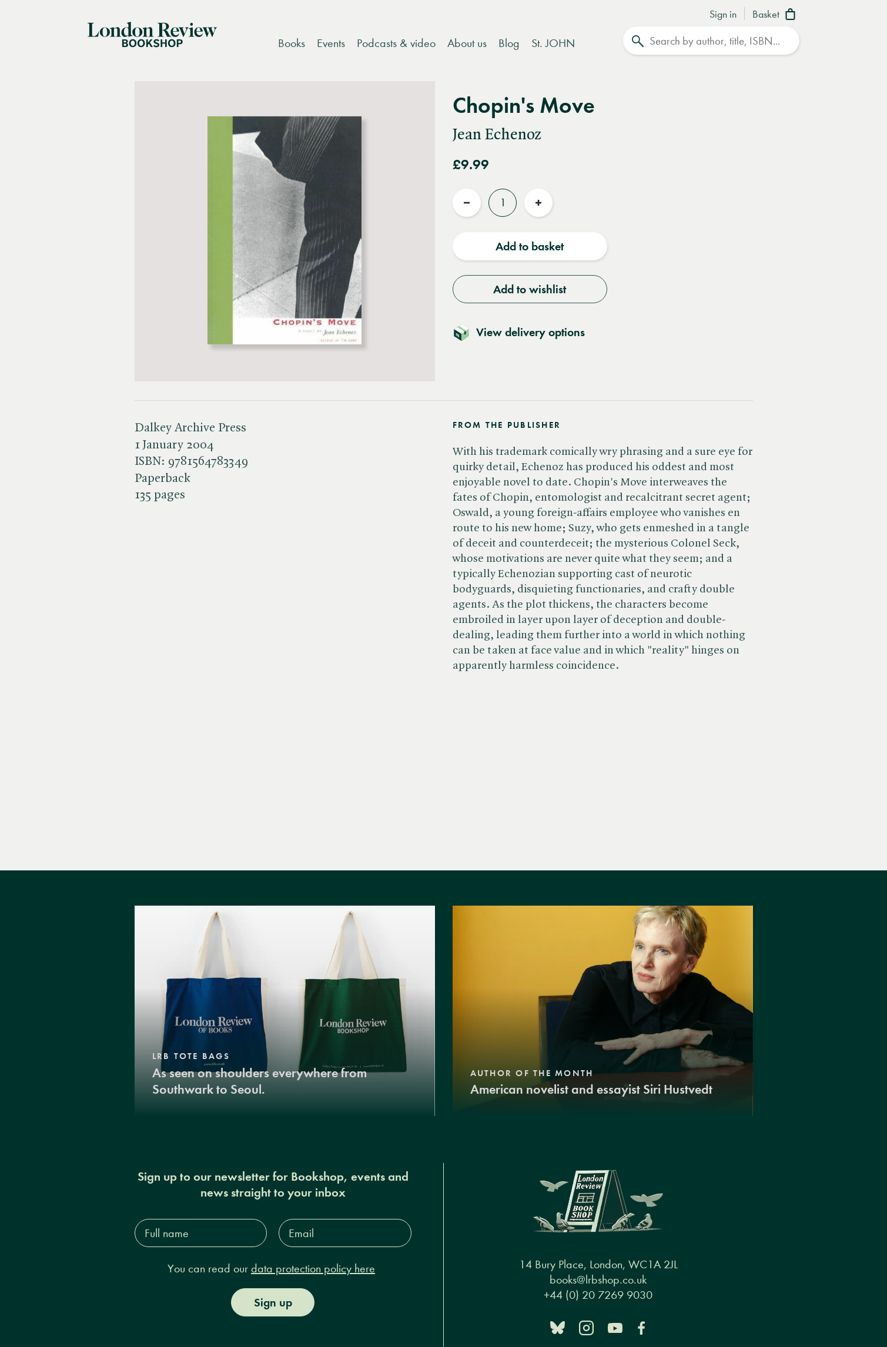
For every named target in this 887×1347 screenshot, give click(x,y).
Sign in (723, 14)
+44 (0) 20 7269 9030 (598, 1295)
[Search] (711, 40)
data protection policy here (313, 1268)
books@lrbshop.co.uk (598, 1279)
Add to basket (530, 246)
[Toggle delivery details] (526, 332)
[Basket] (776, 15)
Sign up (273, 1302)
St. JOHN (553, 43)
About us (467, 43)
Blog (509, 43)
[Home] (152, 33)
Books (291, 43)
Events (331, 43)
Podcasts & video (396, 43)
